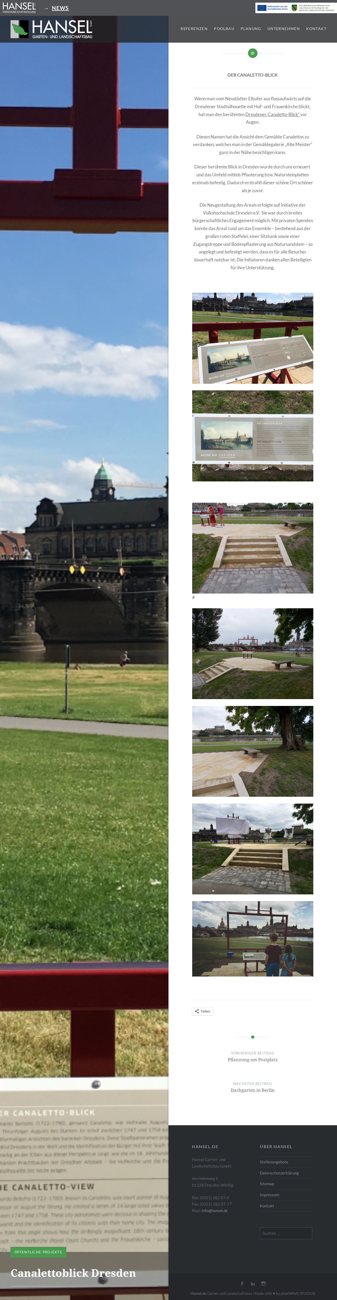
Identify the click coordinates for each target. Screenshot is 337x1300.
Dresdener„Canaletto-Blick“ (272, 114)
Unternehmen (283, 28)
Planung (251, 28)
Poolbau (224, 28)
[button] (51, 29)
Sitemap (267, 1183)
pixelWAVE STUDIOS (298, 1293)
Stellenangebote (274, 1161)
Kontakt (316, 28)
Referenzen (194, 28)
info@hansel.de (215, 1210)
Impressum (269, 1194)
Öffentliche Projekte (38, 1252)
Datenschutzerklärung (279, 1173)
